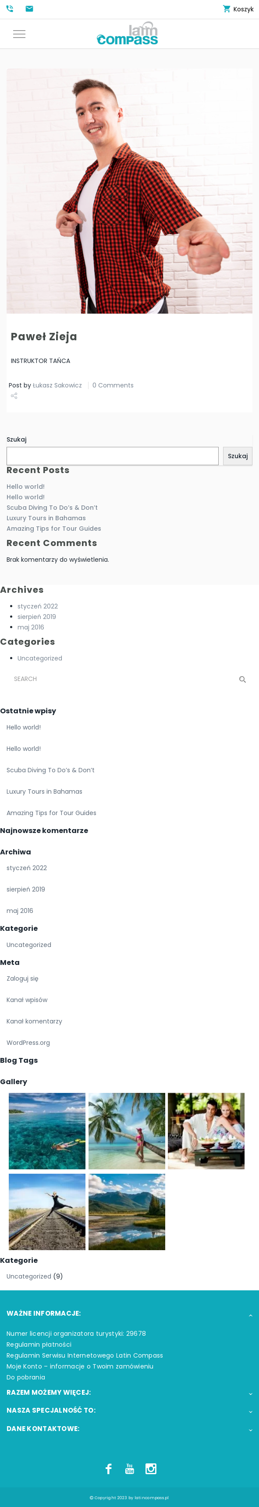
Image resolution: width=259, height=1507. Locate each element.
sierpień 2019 (37, 616)
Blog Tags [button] (19, 1060)
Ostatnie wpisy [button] (28, 711)
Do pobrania (26, 1377)
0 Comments (113, 385)
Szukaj (16, 439)
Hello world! (26, 486)
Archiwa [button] (15, 852)
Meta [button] (10, 962)
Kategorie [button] (19, 928)
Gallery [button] (13, 1082)
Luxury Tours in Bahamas (46, 518)
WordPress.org (28, 1042)
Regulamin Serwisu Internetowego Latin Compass (85, 1355)
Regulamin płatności (39, 1344)
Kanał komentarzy (34, 1021)
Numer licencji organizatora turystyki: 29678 (76, 1333)
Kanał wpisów (27, 999)
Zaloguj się (23, 978)
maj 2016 (31, 627)
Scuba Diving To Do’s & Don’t (52, 507)
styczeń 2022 (38, 606)
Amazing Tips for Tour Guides (54, 528)
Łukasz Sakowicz (57, 385)
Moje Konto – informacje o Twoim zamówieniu (80, 1366)
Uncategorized (40, 658)
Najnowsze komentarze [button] (44, 831)
